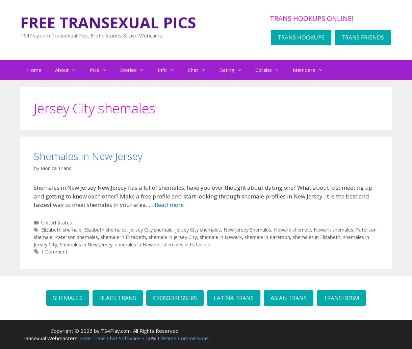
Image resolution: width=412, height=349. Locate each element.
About (69, 70)
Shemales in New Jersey (88, 156)
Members (311, 70)
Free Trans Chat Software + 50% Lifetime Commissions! (145, 338)
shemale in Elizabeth (123, 237)
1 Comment (54, 251)
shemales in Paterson (186, 244)
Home (34, 69)
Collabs (270, 70)
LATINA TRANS (234, 298)
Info (169, 70)
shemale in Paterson (267, 237)
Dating (234, 70)
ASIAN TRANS (289, 298)
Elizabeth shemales (105, 229)
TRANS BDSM (341, 298)
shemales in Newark (137, 244)
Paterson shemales (76, 237)
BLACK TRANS (117, 298)
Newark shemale (292, 229)
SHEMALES (67, 298)
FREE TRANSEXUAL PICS (108, 22)
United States (56, 222)
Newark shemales (333, 229)
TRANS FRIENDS (362, 37)
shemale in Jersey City (173, 237)
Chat (200, 70)
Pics (101, 70)
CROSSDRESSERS (175, 298)
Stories (135, 70)
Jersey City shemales (198, 229)
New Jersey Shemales (247, 229)
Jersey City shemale (151, 229)
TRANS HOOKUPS (301, 37)
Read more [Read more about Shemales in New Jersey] (169, 205)
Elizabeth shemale (61, 229)
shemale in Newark (221, 237)
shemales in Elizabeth (316, 237)
